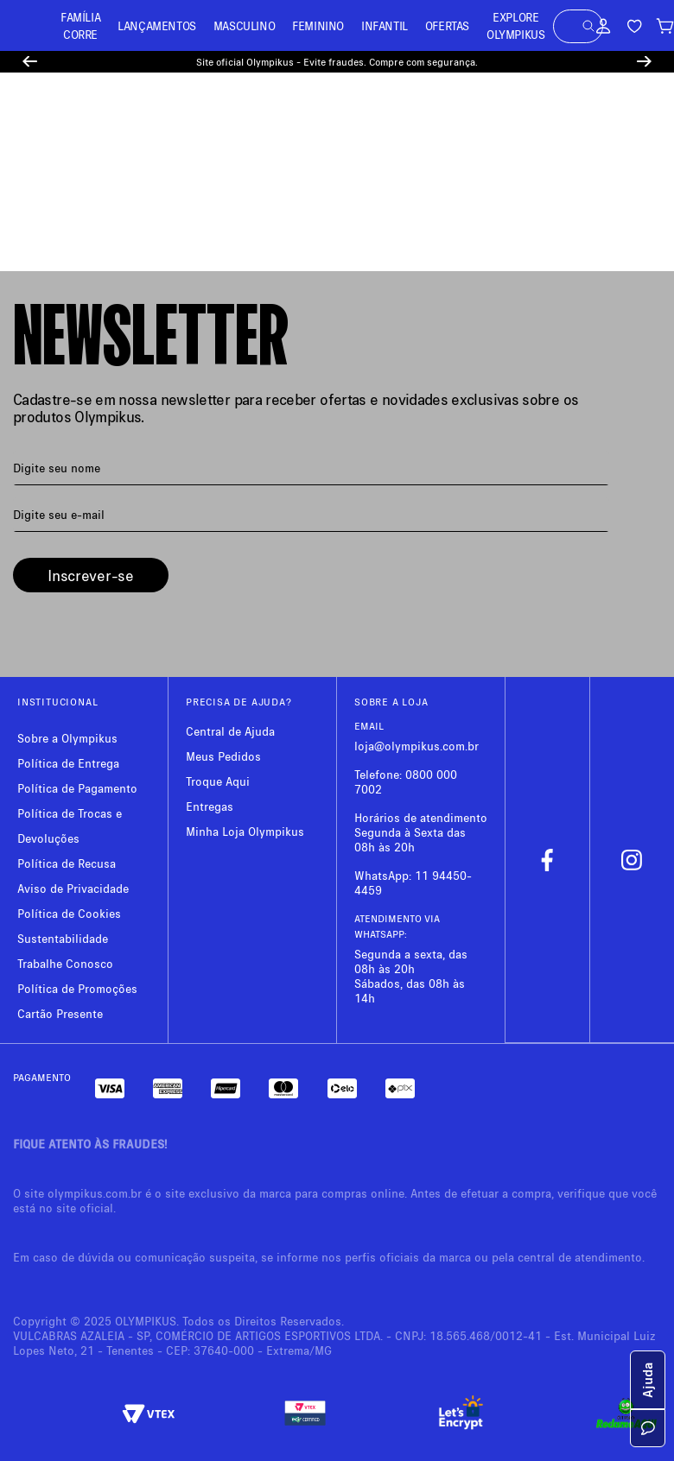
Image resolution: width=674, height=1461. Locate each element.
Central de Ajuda (230, 731)
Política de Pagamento (77, 788)
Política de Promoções (77, 988)
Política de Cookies (69, 913)
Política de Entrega (68, 763)
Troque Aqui (218, 781)
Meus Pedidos (223, 756)
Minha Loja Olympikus (245, 831)
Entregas (209, 806)
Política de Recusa (66, 863)
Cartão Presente (60, 1013)
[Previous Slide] (30, 61)
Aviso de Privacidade (73, 888)
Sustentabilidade (62, 938)
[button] (588, 26)
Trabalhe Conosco (65, 963)
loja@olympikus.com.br (416, 745)
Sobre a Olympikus (67, 737)
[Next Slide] (644, 61)
